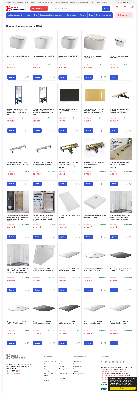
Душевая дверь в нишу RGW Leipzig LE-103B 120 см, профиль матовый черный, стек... (43, 218)
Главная (8, 21)
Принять (122, 388)
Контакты (72, 2)
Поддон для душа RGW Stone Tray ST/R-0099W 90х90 (18, 323)
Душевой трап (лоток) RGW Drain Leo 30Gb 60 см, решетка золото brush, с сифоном (119, 165)
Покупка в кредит (82, 2)
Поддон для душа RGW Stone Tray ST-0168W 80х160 (94, 323)
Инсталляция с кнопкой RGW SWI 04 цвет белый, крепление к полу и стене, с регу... (17, 111)
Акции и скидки (11, 2)
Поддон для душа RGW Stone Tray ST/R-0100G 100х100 (120, 269)
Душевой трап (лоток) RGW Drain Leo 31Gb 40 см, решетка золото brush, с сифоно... (68, 165)
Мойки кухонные (64, 376)
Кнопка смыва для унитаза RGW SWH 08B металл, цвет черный (68, 111)
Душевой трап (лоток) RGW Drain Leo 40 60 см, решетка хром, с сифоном (17, 164)
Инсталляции (71, 15)
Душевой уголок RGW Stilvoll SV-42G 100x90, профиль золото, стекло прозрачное (120, 217)
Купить (11, 77)
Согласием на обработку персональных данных (115, 375)
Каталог (37, 9)
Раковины (62, 364)
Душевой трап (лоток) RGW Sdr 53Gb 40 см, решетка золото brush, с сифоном (119, 111)
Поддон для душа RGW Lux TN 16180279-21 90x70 (95, 216)
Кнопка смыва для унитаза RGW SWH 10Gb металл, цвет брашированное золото (94, 111)
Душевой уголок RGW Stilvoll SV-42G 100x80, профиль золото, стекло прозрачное (17, 270)
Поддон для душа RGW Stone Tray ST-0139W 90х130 (120, 323)
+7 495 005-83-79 (101, 2)
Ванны (28, 15)
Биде (91, 15)
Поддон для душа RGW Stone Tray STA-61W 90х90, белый (43, 269)
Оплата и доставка (78, 369)
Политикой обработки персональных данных (114, 371)
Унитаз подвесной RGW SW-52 (18, 56)
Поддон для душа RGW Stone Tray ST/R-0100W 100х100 (94, 269)
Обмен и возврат (78, 366)
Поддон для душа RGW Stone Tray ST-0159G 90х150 (69, 323)
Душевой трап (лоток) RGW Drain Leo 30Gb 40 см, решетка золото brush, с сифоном (94, 165)
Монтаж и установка (61, 2)
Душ (35, 15)
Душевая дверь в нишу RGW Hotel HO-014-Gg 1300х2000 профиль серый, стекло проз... (17, 218)
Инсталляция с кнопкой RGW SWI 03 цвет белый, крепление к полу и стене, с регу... (43, 111)
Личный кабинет (124, 2)
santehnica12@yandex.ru (13, 373)
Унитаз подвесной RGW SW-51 (44, 56)
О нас (50, 2)
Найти (106, 8)
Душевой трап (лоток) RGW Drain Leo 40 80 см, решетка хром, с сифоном (43, 164)
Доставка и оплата (23, 2)
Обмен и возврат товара (39, 2)
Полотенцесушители (103, 15)
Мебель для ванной (15, 15)
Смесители (62, 366)
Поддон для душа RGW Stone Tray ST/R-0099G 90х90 (43, 323)
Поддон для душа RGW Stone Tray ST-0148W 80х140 (69, 269)
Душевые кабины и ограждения (51, 15)
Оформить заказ (77, 364)
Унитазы (83, 15)
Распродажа (62, 378)
